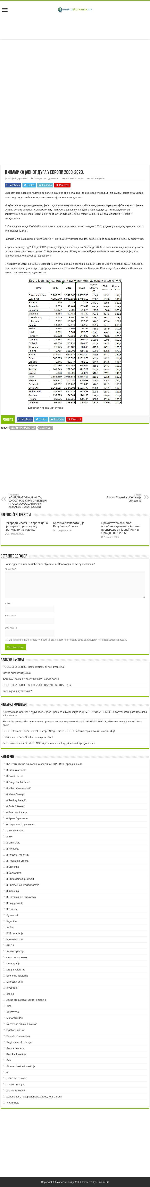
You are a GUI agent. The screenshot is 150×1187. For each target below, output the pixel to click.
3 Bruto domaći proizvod (20, 878)
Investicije (12, 987)
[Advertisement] (75, 27)
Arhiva (10, 927)
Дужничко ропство (23, 428)
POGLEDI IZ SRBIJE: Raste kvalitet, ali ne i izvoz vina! (33, 666)
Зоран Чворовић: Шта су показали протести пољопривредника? (40, 721)
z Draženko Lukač (16, 1078)
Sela (9, 1060)
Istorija (10, 993)
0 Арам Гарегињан (17, 818)
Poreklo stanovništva (18, 1036)
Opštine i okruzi (15, 1030)
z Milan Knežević (16, 1090)
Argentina (11, 921)
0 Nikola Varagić (15, 794)
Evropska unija (14, 981)
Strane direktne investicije (20, 1066)
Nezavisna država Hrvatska (21, 1024)
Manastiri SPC (14, 1018)
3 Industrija (12, 891)
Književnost (12, 1011)
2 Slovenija (12, 866)
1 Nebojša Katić (15, 830)
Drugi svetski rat (15, 969)
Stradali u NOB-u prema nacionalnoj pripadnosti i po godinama (60, 743)
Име (8, 603)
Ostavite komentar (75, 178)
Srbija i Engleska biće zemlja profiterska (121, 498)
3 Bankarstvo (13, 872)
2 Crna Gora (13, 842)
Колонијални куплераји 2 (17, 691)
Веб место (11, 627)
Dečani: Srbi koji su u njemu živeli (35, 737)
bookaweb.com (14, 939)
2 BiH (9, 836)
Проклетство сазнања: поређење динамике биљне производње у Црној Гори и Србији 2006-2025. (120, 527)
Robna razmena (15, 1048)
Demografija (13, 963)
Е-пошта (10, 615)
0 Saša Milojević (15, 806)
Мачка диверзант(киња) (17, 672)
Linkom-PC (102, 1182)
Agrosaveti (12, 915)
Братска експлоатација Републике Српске (69, 524)
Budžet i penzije (15, 951)
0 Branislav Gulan (16, 770)
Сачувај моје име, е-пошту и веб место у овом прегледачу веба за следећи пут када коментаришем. (68, 639)
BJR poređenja (14, 933)
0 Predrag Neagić (16, 800)
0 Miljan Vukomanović (18, 788)
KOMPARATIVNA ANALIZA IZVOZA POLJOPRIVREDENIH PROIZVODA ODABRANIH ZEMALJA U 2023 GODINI (29, 501)
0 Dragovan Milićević (18, 782)
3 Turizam (12, 909)
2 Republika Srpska (17, 860)
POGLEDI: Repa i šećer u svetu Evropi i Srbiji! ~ (30, 731)
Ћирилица (12, 1102)
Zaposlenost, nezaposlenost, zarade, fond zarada (34, 1096)
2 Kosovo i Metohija (17, 854)
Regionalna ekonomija (19, 1042)
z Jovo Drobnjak (15, 1084)
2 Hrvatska (12, 848)
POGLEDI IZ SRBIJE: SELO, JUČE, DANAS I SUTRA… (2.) (37, 685)
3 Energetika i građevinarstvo (22, 884)
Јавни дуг (46, 428)
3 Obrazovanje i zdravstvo (21, 897)
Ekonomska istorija (17, 975)
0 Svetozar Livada (16, 812)
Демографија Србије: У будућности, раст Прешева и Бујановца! (40, 711)
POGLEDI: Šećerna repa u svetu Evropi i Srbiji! (88, 731)
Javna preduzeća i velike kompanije (26, 999)
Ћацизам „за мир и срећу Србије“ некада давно (31, 678)
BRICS (10, 945)
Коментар (10, 568)
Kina (9, 1005)
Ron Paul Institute (16, 1054)
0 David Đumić (14, 776)
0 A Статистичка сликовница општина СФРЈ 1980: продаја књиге (44, 764)
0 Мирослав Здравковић (47, 178)
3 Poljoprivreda (14, 903)
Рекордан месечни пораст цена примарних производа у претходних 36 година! (26, 526)
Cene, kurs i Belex (16, 957)
